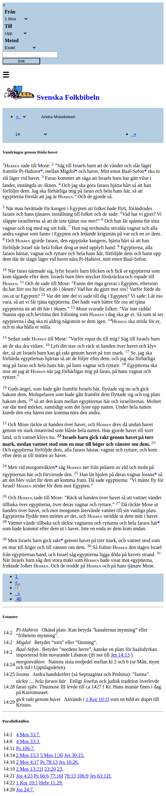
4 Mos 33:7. (28, 734)
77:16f (56, 775)
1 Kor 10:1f (97, 699)
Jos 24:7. (25, 789)
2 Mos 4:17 (27, 762)
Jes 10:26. (69, 762)
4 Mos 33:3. (28, 741)
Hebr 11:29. (51, 782)
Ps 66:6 (41, 775)
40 (18, 599)
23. (60, 769)
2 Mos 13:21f (29, 769)
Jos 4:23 (24, 775)
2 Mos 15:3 (27, 755)
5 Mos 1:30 (51, 755)
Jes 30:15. (74, 755)
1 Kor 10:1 (27, 782)
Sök (21, 61)
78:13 (70, 775)
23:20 (50, 769)
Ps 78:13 (49, 762)
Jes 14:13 (120, 654)
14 (17, 587)
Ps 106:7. (25, 748)
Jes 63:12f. (101, 775)
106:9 (82, 775)
